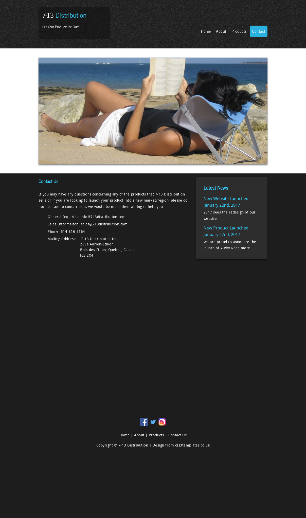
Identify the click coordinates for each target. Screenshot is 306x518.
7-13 (64, 14)
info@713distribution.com (103, 217)
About (221, 31)
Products (239, 31)
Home (206, 31)
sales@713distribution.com (104, 224)
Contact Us (177, 435)
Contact (258, 31)
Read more (240, 248)
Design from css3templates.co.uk (181, 446)
